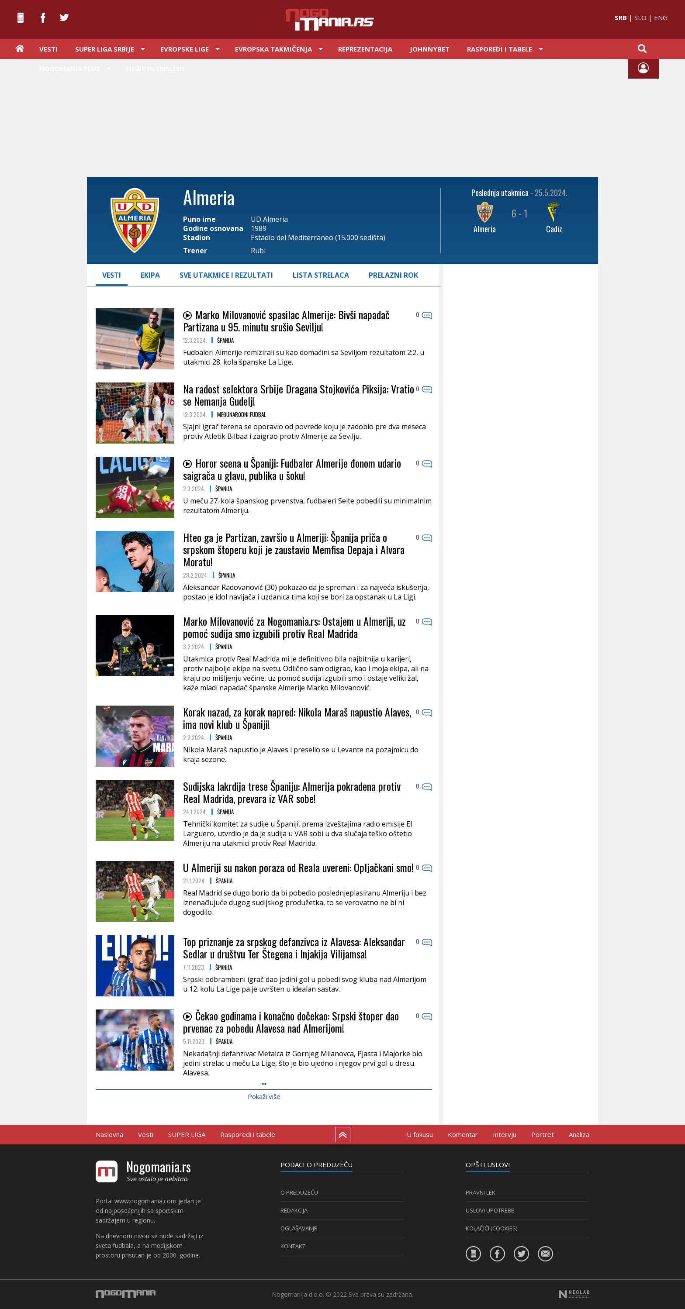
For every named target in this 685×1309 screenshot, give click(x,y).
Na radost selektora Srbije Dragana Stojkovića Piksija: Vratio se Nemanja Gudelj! (298, 395)
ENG (661, 17)
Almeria (485, 228)
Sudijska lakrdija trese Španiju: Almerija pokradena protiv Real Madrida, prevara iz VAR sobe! (292, 792)
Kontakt (292, 1246)
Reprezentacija (365, 49)
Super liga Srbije (104, 49)
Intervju (504, 1134)
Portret (542, 1134)
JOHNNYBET (430, 49)
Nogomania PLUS (69, 68)
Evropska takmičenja (273, 49)
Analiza (579, 1134)
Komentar (463, 1134)
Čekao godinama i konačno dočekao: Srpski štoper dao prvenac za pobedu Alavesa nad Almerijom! (291, 1022)
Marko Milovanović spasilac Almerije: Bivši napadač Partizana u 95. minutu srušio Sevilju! (286, 320)
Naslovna (109, 1134)
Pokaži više (264, 1096)
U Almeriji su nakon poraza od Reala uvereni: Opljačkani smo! (298, 867)
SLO (640, 17)
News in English (155, 68)
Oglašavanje (298, 1228)
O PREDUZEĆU (299, 1192)
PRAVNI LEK (480, 1192)
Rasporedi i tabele (499, 49)
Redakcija (294, 1210)
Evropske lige (184, 49)
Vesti (48, 49)
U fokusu (420, 1134)
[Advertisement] (342, 117)
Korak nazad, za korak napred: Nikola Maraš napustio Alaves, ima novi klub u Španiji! (297, 718)
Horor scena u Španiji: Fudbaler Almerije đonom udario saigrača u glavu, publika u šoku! (292, 469)
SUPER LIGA (186, 1134)
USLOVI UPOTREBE (490, 1210)
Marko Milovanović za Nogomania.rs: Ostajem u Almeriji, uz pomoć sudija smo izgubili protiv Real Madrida (294, 627)
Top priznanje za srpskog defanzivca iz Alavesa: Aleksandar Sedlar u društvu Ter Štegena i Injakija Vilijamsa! (294, 947)
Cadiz (554, 228)
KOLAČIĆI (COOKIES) (491, 1228)
